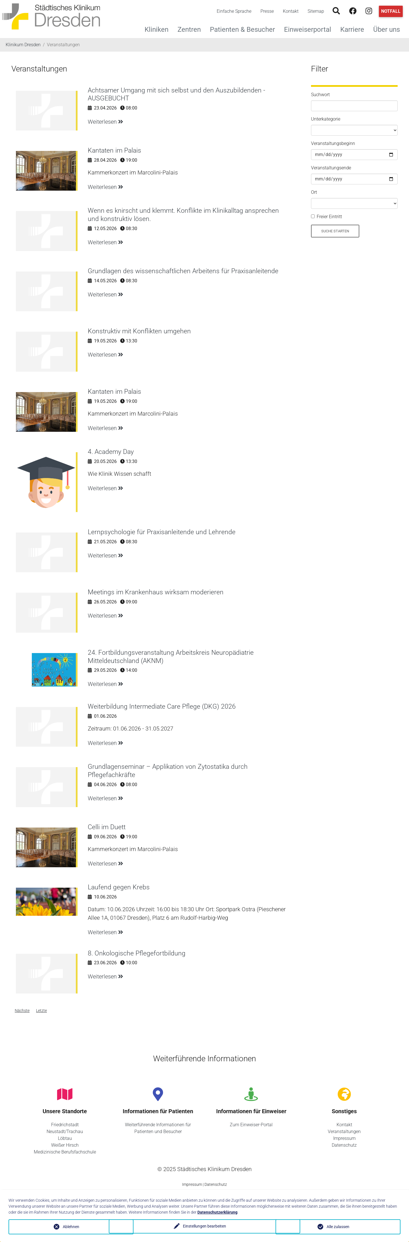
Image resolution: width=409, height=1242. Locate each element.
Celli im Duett (107, 827)
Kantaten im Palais (115, 150)
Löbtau (65, 1138)
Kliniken (159, 28)
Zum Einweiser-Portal (251, 1124)
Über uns (388, 28)
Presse (267, 11)
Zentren (191, 28)
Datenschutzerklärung (217, 1212)
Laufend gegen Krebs (119, 887)
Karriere (354, 28)
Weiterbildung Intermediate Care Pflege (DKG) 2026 (163, 706)
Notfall (390, 11)
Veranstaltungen (344, 1131)
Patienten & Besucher (244, 28)
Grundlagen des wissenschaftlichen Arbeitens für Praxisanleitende (184, 271)
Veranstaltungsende (331, 167)
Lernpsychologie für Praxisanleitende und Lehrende (162, 532)
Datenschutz (344, 1145)
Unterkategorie (325, 119)
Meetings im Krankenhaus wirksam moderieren (157, 592)
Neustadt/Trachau (65, 1131)
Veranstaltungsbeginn (333, 143)
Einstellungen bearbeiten (204, 1226)
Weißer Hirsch (65, 1145)
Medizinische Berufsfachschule (65, 1152)
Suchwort (320, 94)
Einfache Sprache (234, 11)
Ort (314, 192)
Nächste (22, 1010)
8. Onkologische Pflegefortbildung (137, 953)
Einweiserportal (310, 28)
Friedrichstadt (65, 1124)
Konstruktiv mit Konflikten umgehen (140, 331)
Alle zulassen (338, 1226)
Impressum (344, 1138)
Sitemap (316, 11)
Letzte (41, 1010)
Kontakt (291, 11)
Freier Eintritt (329, 216)
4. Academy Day (111, 452)
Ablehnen (71, 1226)
